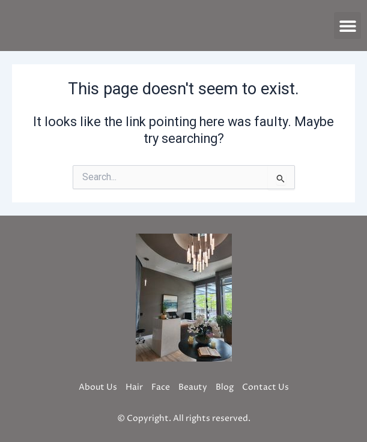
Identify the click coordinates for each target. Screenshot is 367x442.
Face (160, 387)
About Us (98, 387)
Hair (134, 387)
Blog (225, 387)
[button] (347, 25)
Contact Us (265, 387)
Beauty (192, 387)
